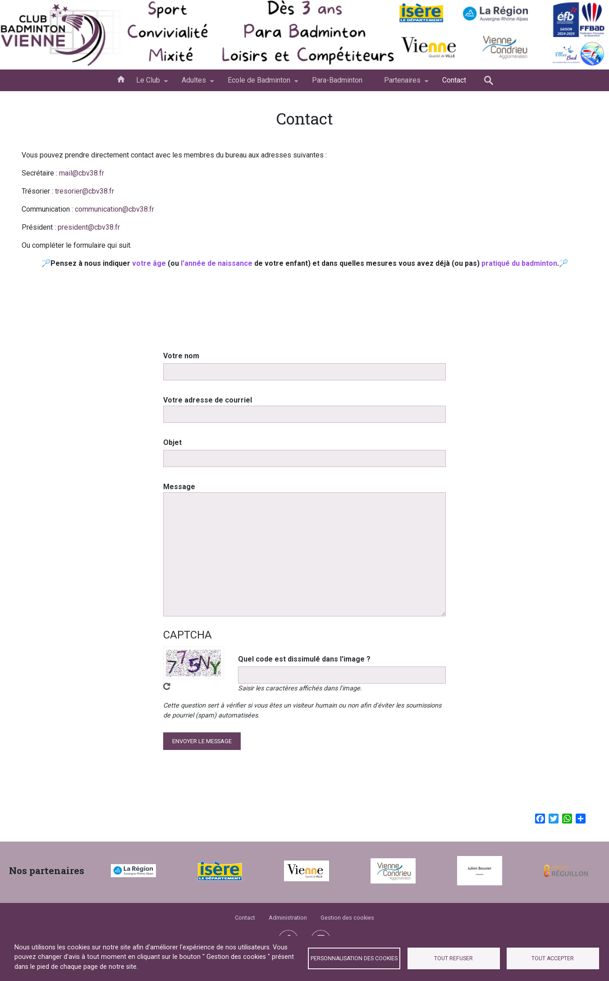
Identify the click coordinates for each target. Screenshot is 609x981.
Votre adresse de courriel (207, 411)
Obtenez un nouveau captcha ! (166, 697)
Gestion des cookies (347, 917)
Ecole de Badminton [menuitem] (259, 83)
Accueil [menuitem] (120, 78)
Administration (288, 917)
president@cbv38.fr (89, 227)
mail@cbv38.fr (81, 173)
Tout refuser (453, 958)
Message (179, 498)
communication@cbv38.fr (114, 209)
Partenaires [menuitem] (402, 83)
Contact (245, 917)
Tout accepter (552, 958)
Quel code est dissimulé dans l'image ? (304, 670)
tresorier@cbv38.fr (84, 191)
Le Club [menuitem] (148, 83)
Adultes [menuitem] (194, 83)
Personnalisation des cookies (354, 958)
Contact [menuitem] (454, 80)
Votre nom (181, 367)
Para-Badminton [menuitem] (337, 80)
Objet (172, 453)
